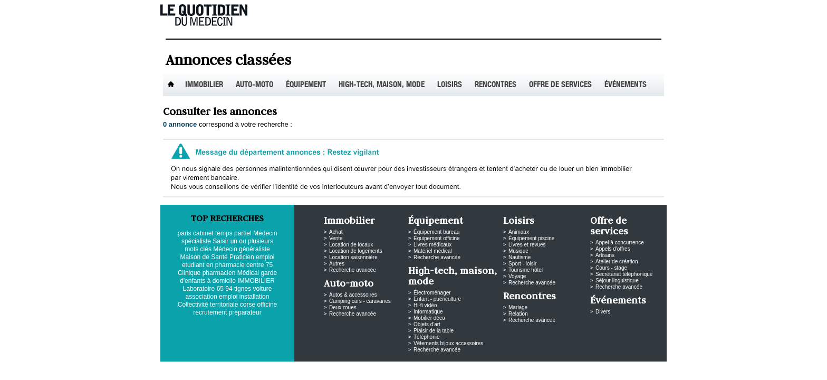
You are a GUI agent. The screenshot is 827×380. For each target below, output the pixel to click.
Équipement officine (437, 238)
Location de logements (355, 251)
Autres (336, 264)
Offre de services (560, 85)
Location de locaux (351, 245)
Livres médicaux (432, 245)
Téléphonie (426, 337)
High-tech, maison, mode (382, 85)
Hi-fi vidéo (425, 305)
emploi (228, 296)
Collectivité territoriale (208, 304)
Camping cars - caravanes (360, 301)
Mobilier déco (429, 318)
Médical (248, 273)
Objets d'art (427, 324)
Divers (602, 312)
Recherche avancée (352, 270)
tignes (242, 288)
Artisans (604, 255)
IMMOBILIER (256, 280)
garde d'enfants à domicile (228, 276)
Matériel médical (433, 251)
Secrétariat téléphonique (623, 274)
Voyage (517, 276)
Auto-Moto (254, 85)
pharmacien (219, 273)
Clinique (189, 273)
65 (220, 288)
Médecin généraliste (241, 249)
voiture (262, 288)
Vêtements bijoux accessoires (448, 343)
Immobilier (204, 85)
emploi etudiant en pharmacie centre (228, 261)
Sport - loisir (522, 264)
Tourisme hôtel (525, 270)
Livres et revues (527, 245)
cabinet (203, 233)
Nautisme (519, 257)
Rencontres (495, 85)
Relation (518, 314)
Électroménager (432, 293)
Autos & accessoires (353, 295)
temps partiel (233, 233)
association (201, 296)
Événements (625, 85)
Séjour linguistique (617, 280)
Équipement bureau (436, 232)
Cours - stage (611, 268)
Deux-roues (343, 307)
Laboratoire (199, 288)
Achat (336, 232)
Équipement (306, 85)
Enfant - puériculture (437, 299)
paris (184, 233)
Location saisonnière (353, 257)
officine (267, 304)
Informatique (428, 312)
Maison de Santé (204, 257)
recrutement (210, 312)
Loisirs (449, 85)
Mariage (517, 307)
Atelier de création (616, 261)
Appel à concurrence (619, 242)
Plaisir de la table (434, 331)
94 (228, 288)
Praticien (241, 257)
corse (247, 304)
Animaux (518, 232)
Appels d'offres (612, 249)
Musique (518, 251)
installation (254, 296)
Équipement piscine (531, 238)
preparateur (245, 312)
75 (269, 265)
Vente (336, 238)
